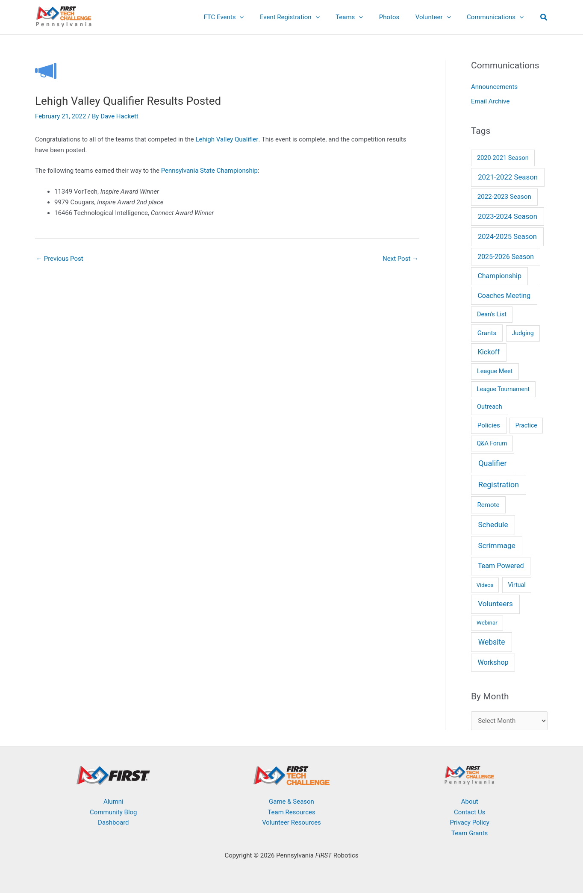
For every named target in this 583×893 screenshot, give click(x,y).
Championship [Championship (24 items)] (499, 276)
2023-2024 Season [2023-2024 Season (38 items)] (507, 216)
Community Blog (113, 812)
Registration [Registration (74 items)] (498, 484)
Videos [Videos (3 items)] (485, 585)
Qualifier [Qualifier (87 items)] (492, 463)
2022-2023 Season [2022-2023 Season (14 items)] (504, 196)
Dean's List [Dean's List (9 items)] (491, 314)
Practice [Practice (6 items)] (526, 425)
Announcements (494, 87)
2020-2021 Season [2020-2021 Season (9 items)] (503, 158)
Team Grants (469, 833)
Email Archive (490, 101)
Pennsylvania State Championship (209, 170)
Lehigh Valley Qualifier (226, 139)
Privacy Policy (469, 823)
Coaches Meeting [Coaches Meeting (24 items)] (503, 296)
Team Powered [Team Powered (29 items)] (501, 566)
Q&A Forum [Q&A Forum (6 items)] (492, 443)
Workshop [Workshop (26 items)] (492, 662)
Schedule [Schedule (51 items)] (493, 524)
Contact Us (470, 812)
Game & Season (291, 801)
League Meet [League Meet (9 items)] (495, 371)
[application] (257, 17)
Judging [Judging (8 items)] (522, 333)
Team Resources (291, 812)
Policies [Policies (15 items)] (488, 425)
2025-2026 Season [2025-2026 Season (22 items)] (505, 257)
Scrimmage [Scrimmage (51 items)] (496, 545)
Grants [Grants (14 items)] (487, 333)
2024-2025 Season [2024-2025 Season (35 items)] (507, 237)
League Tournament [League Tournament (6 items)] (503, 389)
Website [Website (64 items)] (491, 642)
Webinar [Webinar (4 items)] (487, 622)
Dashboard (113, 823)
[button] (544, 18)
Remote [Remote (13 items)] (488, 505)
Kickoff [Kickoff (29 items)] (489, 352)
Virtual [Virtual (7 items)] (517, 584)
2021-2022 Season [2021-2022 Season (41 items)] (508, 177)
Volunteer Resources (291, 823)
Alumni (113, 801)
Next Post (400, 258)
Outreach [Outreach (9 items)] (489, 406)
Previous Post (59, 258)
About (469, 801)
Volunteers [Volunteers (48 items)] (495, 603)
